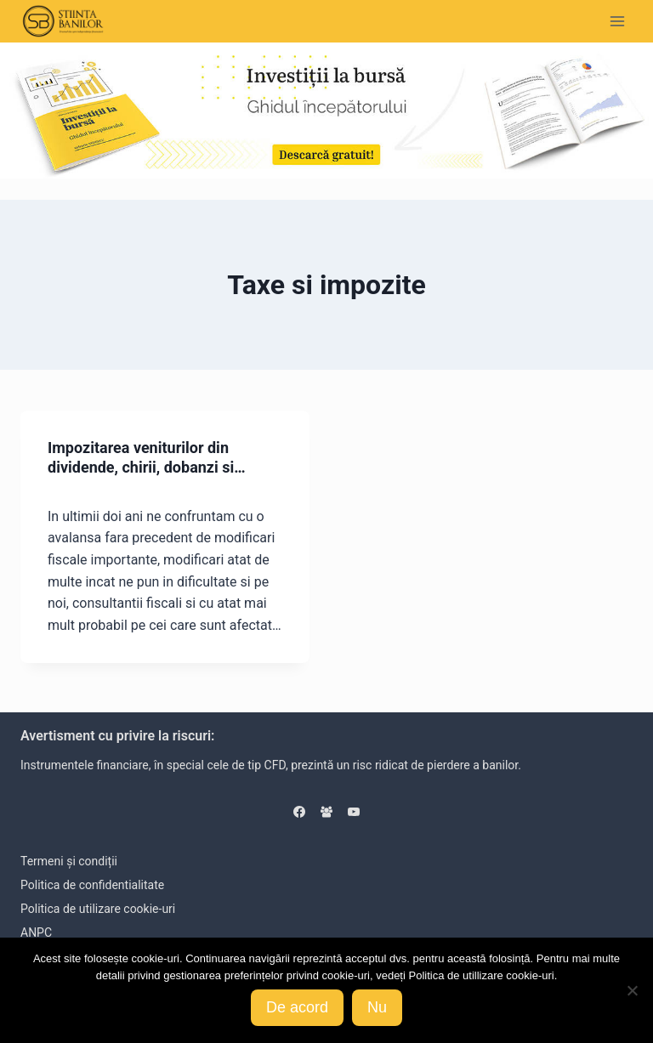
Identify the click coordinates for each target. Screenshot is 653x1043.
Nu (377, 1007)
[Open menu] (617, 21)
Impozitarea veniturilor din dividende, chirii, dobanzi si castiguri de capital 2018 (141, 467)
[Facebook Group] (326, 812)
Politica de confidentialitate (92, 885)
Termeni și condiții (68, 861)
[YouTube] (354, 812)
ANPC (36, 932)
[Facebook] (299, 812)
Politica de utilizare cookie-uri (97, 908)
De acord (297, 1007)
